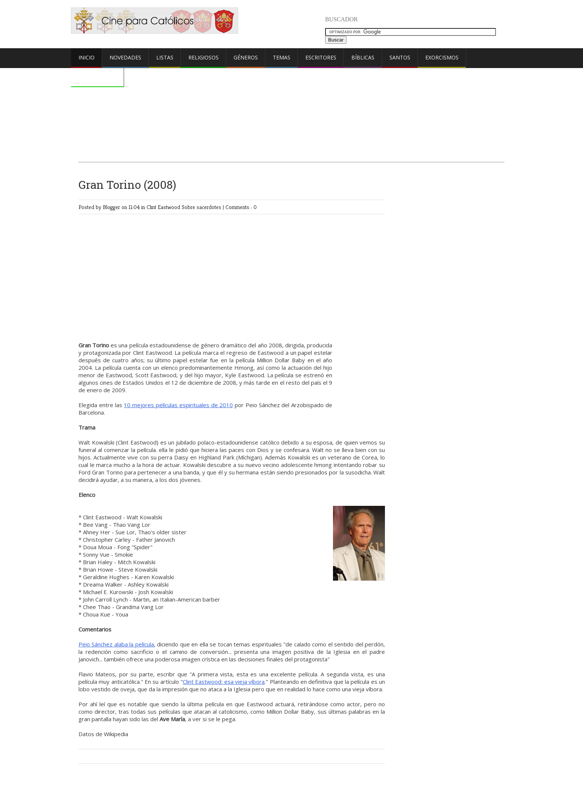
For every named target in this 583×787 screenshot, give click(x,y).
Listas (164, 57)
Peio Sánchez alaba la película (116, 644)
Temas (281, 57)
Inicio (86, 57)
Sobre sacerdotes (202, 206)
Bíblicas (362, 57)
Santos (399, 57)
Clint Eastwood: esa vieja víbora (224, 681)
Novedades (125, 57)
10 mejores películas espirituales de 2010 (178, 405)
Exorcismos (442, 57)
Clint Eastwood (164, 206)
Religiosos (203, 57)
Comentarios (97, 76)
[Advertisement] (291, 96)
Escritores (320, 57)
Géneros (246, 57)
